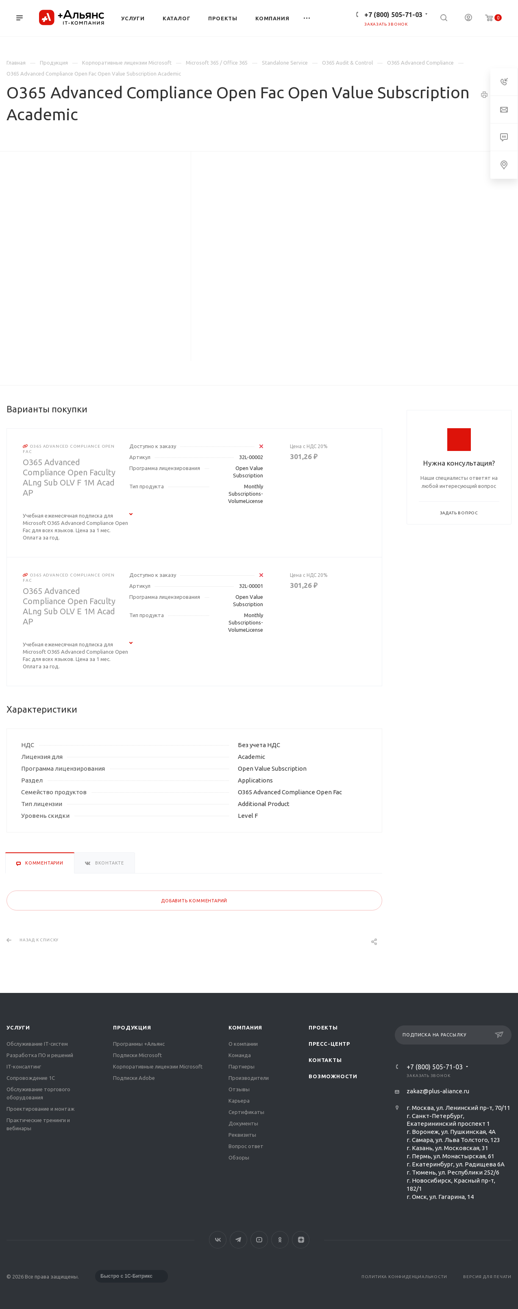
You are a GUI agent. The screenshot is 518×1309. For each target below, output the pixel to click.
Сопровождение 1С (31, 1078)
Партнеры (242, 1066)
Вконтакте (217, 1239)
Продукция (132, 1027)
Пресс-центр (329, 1044)
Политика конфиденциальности (404, 1276)
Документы (243, 1123)
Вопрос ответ (246, 1146)
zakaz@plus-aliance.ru (438, 1091)
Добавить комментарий (194, 900)
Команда (240, 1055)
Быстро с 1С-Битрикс (126, 1276)
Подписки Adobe (134, 1078)
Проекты (323, 1027)
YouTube (259, 1239)
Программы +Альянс (139, 1044)
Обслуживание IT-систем (37, 1044)
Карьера (239, 1100)
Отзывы (239, 1089)
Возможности (333, 1076)
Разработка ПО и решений (40, 1055)
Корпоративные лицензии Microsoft (157, 1066)
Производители (249, 1078)
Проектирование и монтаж (40, 1109)
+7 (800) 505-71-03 (393, 14)
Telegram (238, 1239)
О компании (243, 1044)
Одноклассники (280, 1239)
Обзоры (239, 1157)
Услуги (18, 1027)
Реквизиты (242, 1135)
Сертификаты (246, 1112)
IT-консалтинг (24, 1066)
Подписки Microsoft (137, 1055)
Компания (245, 1027)
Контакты (325, 1060)
